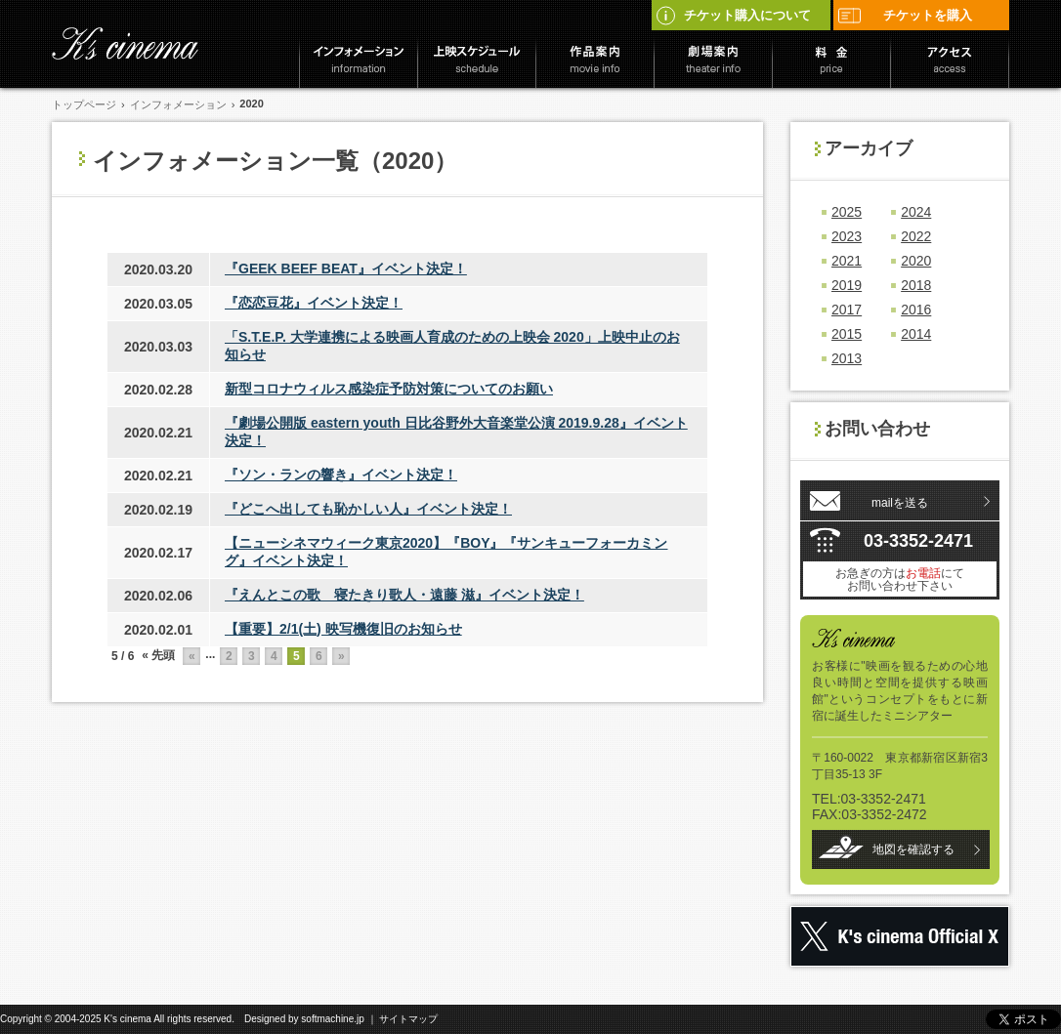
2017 (846, 309)
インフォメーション (178, 104)
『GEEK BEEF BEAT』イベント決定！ (346, 268)
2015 (846, 334)
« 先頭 (158, 655)
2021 (846, 261)
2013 (846, 358)
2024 (916, 212)
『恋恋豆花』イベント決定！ (314, 302)
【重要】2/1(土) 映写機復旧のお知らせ (343, 629)
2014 (916, 334)
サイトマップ (408, 1018)
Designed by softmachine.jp (304, 1018)
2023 (846, 236)
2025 (846, 212)
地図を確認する (913, 849)
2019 (846, 285)
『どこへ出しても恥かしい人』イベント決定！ (368, 509)
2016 (916, 309)
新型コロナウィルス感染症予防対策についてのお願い (389, 388)
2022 (916, 236)
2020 (916, 261)
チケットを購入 (904, 15)
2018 (916, 285)
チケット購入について (732, 15)
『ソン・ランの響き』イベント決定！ (341, 474)
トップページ (84, 104)
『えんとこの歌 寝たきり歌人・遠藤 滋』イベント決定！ (404, 594)
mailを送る (899, 503)
